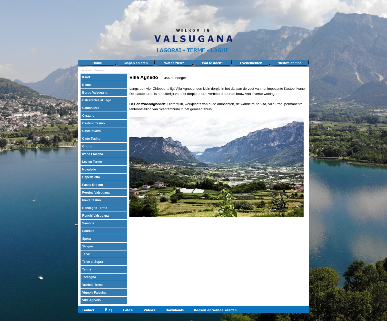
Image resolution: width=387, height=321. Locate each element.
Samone (88, 223)
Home (97, 63)
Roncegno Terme (94, 208)
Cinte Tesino (91, 139)
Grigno (87, 146)
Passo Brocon (92, 185)
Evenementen (251, 63)
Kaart (86, 77)
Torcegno (89, 277)
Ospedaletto (91, 177)
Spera (86, 238)
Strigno (87, 246)
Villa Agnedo (91, 300)
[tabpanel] (217, 146)
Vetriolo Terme (92, 285)
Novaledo (89, 169)
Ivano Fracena (92, 154)
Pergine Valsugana (96, 192)
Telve (86, 254)
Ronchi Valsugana (95, 215)
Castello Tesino (93, 123)
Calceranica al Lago (96, 100)
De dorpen (100, 70)
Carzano (88, 115)
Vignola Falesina (94, 292)
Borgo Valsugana (94, 92)
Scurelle (88, 231)
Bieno (86, 85)
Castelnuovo (91, 131)
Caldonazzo (91, 108)
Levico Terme (92, 162)
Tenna (86, 269)
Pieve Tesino (91, 200)
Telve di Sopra (92, 262)
